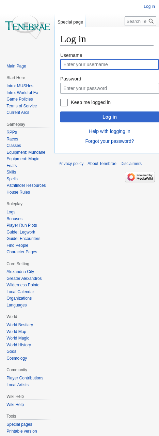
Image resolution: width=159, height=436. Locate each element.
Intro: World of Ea (22, 92)
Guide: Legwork (20, 232)
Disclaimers (131, 163)
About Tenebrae (102, 163)
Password (70, 78)
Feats (11, 165)
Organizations (19, 298)
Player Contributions (24, 378)
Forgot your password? (109, 141)
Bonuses (14, 218)
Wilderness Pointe (22, 285)
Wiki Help (15, 404)
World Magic (17, 338)
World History (18, 345)
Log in (109, 117)
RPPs (11, 132)
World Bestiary (19, 324)
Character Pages (21, 252)
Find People (17, 245)
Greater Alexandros (24, 278)
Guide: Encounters (23, 238)
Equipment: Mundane (25, 152)
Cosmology (16, 358)
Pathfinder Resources (26, 185)
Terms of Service (21, 106)
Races (12, 139)
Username (71, 55)
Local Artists (17, 384)
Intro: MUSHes (19, 86)
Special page (70, 22)
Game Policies (19, 99)
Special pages (19, 424)
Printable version (21, 431)
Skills (11, 172)
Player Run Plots (21, 225)
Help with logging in (109, 131)
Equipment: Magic (22, 158)
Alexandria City (20, 271)
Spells (12, 179)
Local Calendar (20, 291)
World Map (16, 331)
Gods (11, 351)
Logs (10, 212)
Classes (13, 145)
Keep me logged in (91, 102)
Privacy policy (71, 163)
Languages (16, 305)
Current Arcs (17, 112)
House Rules (18, 192)
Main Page (16, 66)
